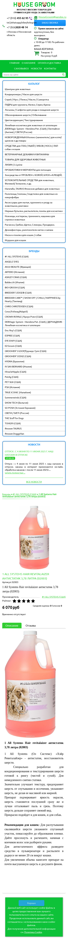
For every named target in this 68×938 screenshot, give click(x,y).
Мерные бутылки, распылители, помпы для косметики (34, 210)
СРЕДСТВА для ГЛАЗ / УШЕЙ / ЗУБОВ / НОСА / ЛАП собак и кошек (31, 147)
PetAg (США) (11, 376)
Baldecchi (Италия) (14, 282)
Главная (14, 62)
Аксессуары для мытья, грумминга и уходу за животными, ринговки (28, 204)
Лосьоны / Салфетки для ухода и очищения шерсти (32, 109)
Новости (36, 68)
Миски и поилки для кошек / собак (23, 234)
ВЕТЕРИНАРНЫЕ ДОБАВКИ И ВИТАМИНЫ (27, 154)
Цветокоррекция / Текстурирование (24, 120)
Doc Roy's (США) (13, 330)
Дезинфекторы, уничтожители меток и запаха (29, 229)
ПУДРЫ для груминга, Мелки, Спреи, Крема (27, 104)
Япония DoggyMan (14, 433)
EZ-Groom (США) (13, 345)
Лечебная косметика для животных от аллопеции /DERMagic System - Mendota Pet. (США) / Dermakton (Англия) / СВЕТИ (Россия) (32, 128)
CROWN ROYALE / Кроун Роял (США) (24, 316)
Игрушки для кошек (15, 240)
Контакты (50, 68)
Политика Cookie (33, 932)
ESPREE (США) (12, 335)
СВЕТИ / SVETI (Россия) (17, 412)
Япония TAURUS (13, 428)
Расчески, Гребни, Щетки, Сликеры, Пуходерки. (30, 224)
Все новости (34, 481)
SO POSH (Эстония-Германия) (20, 407)
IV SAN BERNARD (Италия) (18, 366)
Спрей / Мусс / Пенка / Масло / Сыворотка (27, 99)
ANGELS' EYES (12, 261)
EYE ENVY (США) (13, 340)
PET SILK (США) (13, 381)
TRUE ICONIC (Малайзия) (18, 392)
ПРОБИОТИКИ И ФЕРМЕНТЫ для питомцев (28, 169)
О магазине (29, 62)
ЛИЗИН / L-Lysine (13, 164)
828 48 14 (17, 27)
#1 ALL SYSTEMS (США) (17, 256)
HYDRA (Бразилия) (14, 361)
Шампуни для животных (17, 89)
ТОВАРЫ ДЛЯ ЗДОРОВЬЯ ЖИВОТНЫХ (25, 159)
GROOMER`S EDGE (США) (18, 356)
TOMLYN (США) (13, 423)
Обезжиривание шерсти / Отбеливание (25, 114)
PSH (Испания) (12, 387)
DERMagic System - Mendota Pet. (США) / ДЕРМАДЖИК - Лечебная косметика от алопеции (34, 323)
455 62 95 (22, 18)
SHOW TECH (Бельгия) (16, 402)
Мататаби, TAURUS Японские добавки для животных (32, 188)
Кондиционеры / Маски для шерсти (23, 94)
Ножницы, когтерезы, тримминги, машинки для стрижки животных (30, 218)
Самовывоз (21, 68)
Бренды (6, 494)
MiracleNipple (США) (15, 371)
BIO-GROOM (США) (15, 287)
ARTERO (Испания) (15, 271)
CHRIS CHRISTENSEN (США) (19, 306)
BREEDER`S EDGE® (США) (18, 292)
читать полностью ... (15, 472)
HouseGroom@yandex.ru (52, 16)
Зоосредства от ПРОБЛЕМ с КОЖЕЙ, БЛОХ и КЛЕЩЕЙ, (33, 174)
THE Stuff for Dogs (14, 418)
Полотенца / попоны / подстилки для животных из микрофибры (31, 195)
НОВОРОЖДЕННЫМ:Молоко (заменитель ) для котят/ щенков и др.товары (33, 139)
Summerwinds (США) (15, 397)
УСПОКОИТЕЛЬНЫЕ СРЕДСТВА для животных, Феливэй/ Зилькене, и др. (29, 182)
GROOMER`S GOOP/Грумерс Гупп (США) (25, 351)
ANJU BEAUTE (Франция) (18, 266)
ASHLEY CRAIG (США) (16, 277)
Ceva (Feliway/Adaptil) (16, 311)
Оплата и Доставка (49, 62)
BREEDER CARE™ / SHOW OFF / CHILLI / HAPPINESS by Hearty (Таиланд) (32, 299)
